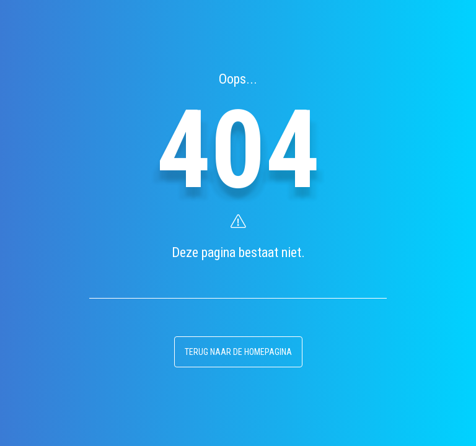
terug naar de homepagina (238, 352)
